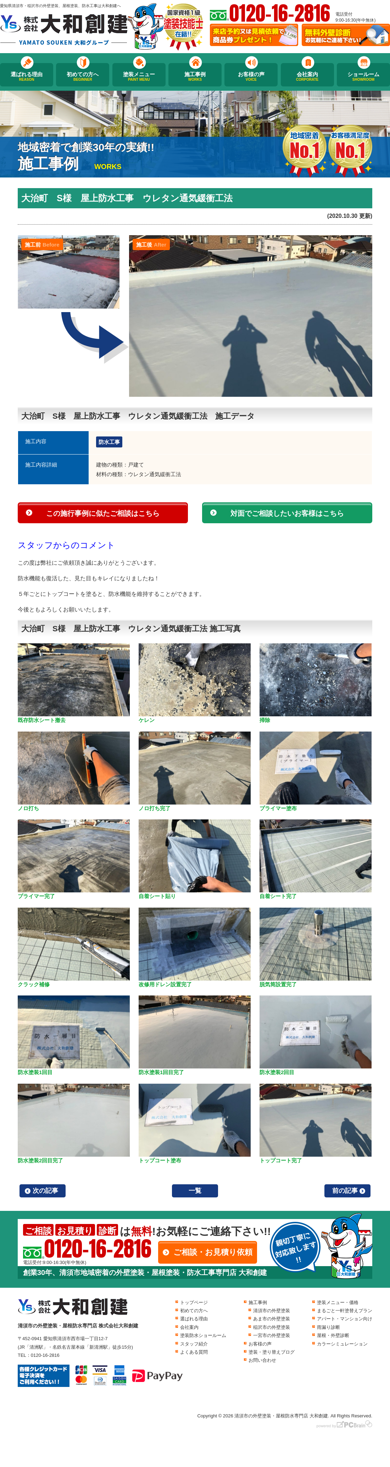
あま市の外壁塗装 (271, 1318)
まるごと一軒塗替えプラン (344, 1310)
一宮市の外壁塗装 (271, 1335)
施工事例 (195, 76)
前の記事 (345, 1190)
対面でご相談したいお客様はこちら (287, 513)
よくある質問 (194, 1352)
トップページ (194, 1302)
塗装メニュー (139, 76)
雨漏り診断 (328, 1327)
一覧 (195, 1190)
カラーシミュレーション (342, 1344)
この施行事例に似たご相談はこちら (103, 513)
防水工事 (109, 442)
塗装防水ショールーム (203, 1335)
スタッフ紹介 (194, 1344)
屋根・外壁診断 (333, 1335)
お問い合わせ (262, 1360)
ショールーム (363, 76)
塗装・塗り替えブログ (272, 1352)
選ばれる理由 (26, 76)
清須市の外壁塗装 (271, 1310)
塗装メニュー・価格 (337, 1302)
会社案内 (307, 76)
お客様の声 (251, 76)
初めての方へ (82, 76)
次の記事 (45, 1190)
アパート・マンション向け (344, 1318)
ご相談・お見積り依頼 (212, 1252)
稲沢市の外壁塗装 (271, 1327)
